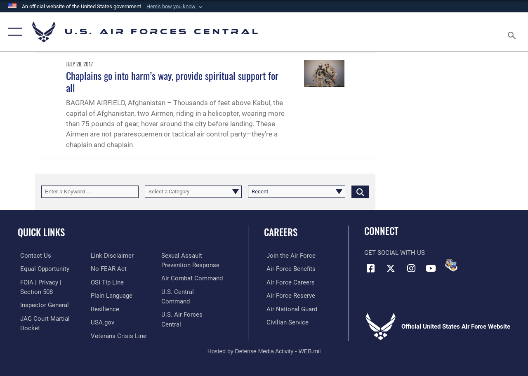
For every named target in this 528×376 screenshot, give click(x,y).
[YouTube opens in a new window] (431, 268)
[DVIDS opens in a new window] (451, 265)
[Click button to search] (360, 192)
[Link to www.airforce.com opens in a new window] (288, 255)
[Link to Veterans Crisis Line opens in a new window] (190, 255)
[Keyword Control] (90, 192)
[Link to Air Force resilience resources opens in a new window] (104, 308)
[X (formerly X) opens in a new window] (390, 268)
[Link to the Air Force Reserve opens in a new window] (288, 295)
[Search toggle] (513, 32)
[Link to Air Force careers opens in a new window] (288, 282)
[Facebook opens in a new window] (370, 268)
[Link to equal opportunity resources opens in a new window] (42, 269)
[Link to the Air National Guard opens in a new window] (289, 308)
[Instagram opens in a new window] (411, 268)
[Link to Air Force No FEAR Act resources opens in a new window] (108, 269)
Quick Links (41, 232)
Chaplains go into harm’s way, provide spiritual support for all (172, 81)
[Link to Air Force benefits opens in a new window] (288, 269)
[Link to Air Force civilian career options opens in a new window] (285, 321)
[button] (175, 6)
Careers (280, 232)
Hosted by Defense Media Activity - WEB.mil (264, 341)
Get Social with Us (394, 252)
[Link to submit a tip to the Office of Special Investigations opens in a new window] (106, 282)
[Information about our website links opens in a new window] (111, 255)
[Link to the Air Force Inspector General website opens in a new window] (42, 304)
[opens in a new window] (111, 295)
